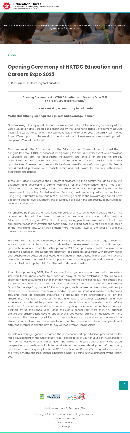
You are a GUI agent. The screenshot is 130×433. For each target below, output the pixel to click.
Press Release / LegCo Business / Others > (49, 25)
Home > (8, 25)
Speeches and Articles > (87, 25)
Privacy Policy (65, 422)
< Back (12, 55)
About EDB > (19, 25)
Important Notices (65, 418)
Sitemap (65, 426)
